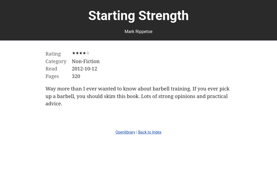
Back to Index (149, 132)
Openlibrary (125, 132)
